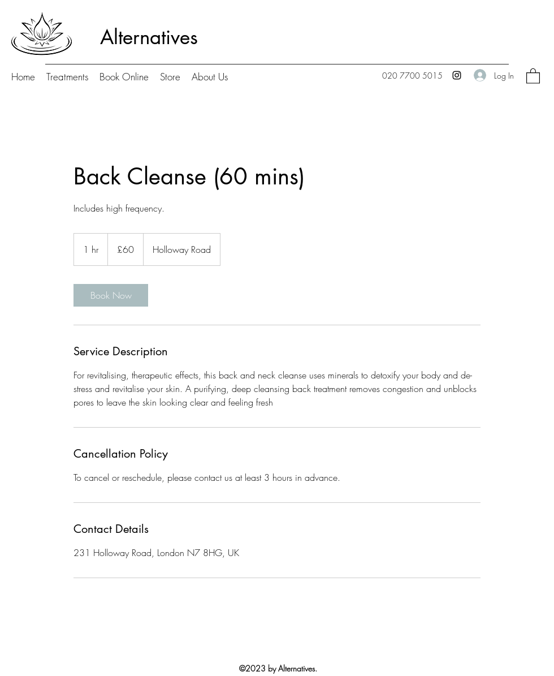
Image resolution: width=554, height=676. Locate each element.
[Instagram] (456, 75)
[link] (110, 295)
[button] (533, 75)
